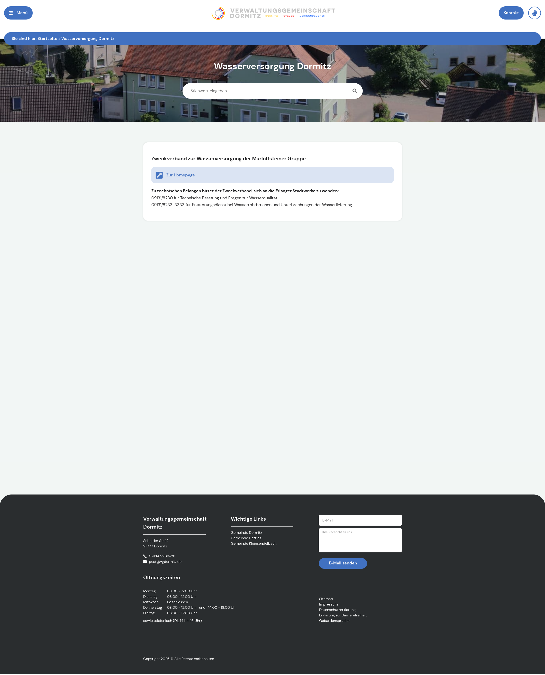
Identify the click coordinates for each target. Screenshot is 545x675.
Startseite (47, 38)
